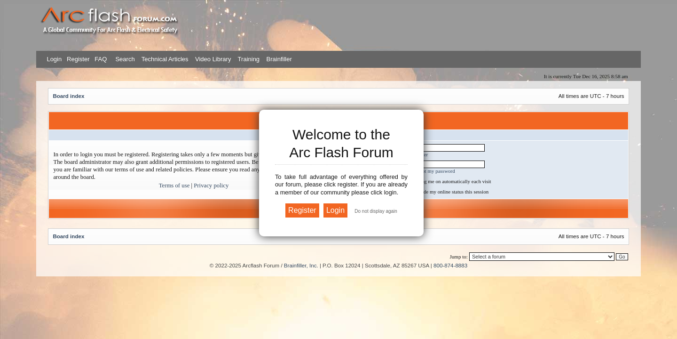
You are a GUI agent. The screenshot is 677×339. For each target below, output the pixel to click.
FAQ (100, 59)
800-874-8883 (450, 265)
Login (54, 59)
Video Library (213, 59)
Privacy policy (211, 185)
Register (77, 59)
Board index (68, 96)
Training (249, 59)
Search (124, 59)
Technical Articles (165, 59)
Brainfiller (279, 59)
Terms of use (174, 185)
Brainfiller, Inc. (301, 265)
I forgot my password (433, 171)
